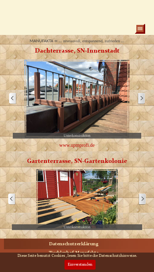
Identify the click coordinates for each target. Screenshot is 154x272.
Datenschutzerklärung (73, 244)
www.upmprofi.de (77, 145)
